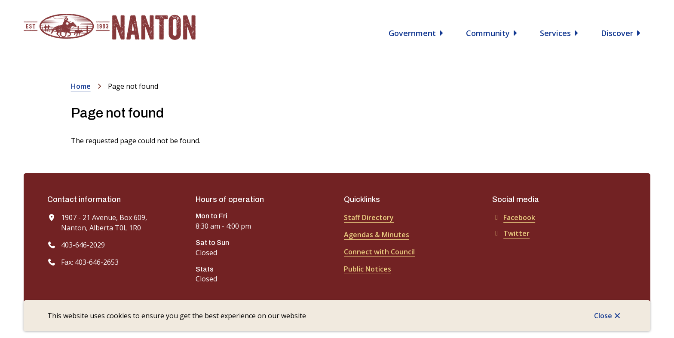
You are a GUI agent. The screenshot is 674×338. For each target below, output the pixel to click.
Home (81, 86)
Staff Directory (369, 217)
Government (412, 33)
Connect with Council (379, 252)
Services (555, 33)
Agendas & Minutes (376, 234)
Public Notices (367, 269)
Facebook (513, 217)
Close (603, 315)
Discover (617, 33)
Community (488, 33)
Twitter (511, 233)
